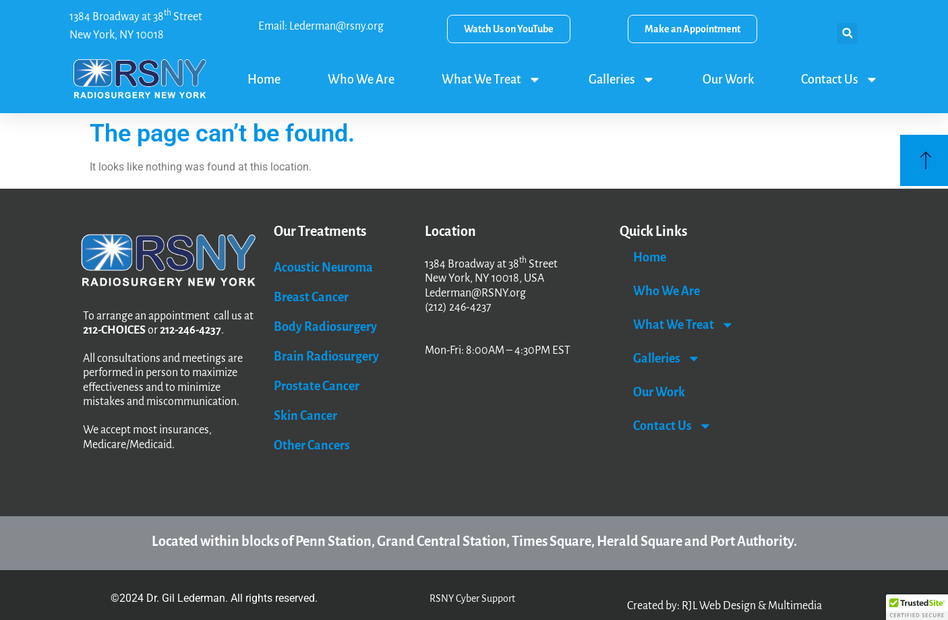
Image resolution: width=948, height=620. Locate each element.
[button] (847, 33)
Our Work (728, 79)
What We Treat (491, 79)
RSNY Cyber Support (472, 598)
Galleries (622, 79)
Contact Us (840, 79)
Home (263, 79)
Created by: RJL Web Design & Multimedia (724, 606)
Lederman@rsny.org (336, 26)
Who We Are (361, 79)
